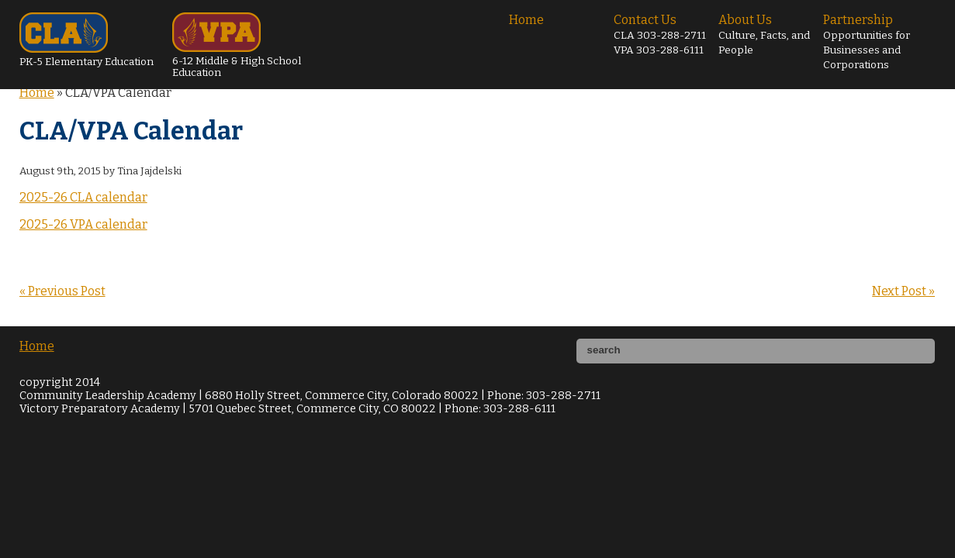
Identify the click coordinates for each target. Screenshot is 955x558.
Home (526, 19)
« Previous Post (62, 291)
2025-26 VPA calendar (83, 224)
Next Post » (903, 291)
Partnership (866, 41)
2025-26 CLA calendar (83, 197)
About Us (764, 34)
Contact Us (660, 34)
